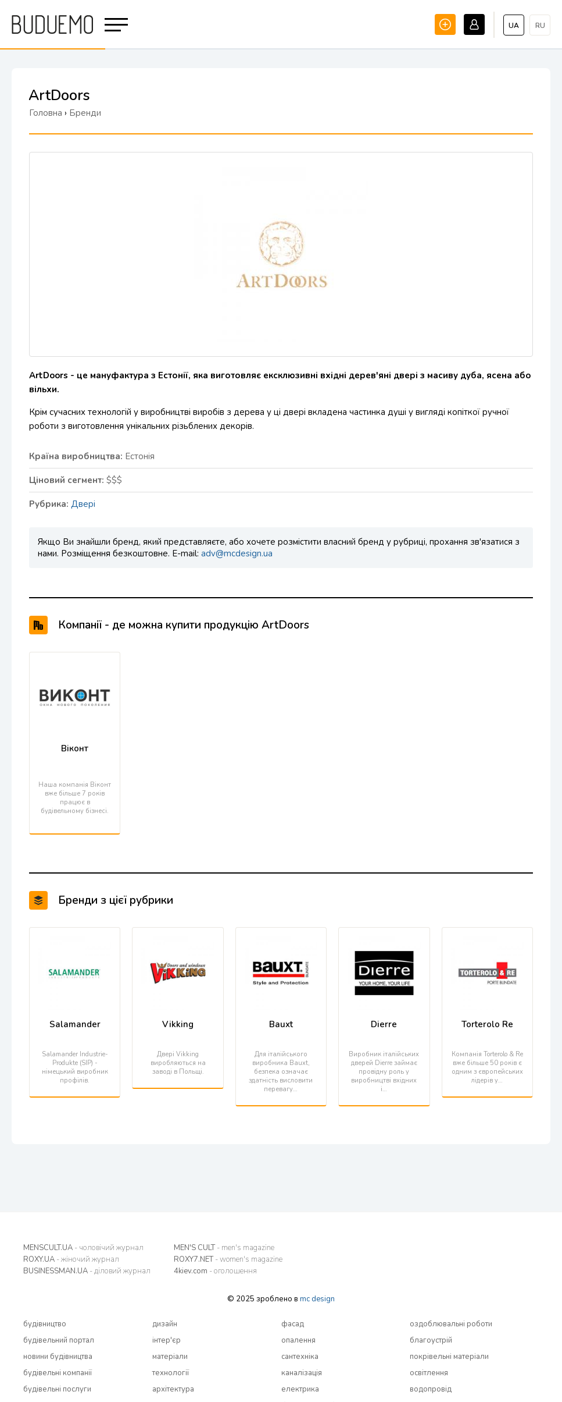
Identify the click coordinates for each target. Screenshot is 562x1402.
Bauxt (281, 1024)
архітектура (173, 1389)
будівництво (44, 1324)
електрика (300, 1389)
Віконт (74, 748)
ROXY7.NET (228, 1259)
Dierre (384, 1024)
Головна (45, 113)
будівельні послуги (57, 1389)
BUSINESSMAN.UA (87, 1271)
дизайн (164, 1324)
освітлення (429, 1373)
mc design (317, 1299)
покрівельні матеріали (449, 1356)
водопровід (431, 1389)
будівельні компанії (57, 1373)
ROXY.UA (71, 1259)
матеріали (170, 1356)
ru (540, 25)
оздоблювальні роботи (451, 1324)
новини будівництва (57, 1356)
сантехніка (299, 1356)
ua (514, 25)
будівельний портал (58, 1340)
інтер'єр (166, 1340)
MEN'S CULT (224, 1248)
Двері (83, 504)
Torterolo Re (487, 1024)
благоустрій (431, 1340)
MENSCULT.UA (83, 1248)
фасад (292, 1324)
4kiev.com (215, 1271)
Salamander (75, 1024)
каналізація (301, 1373)
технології (170, 1373)
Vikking (178, 1024)
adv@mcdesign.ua (237, 553)
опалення (298, 1340)
